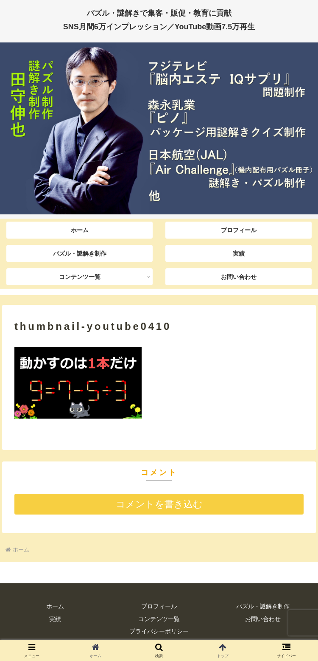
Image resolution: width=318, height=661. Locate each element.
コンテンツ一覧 (159, 619)
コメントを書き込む (159, 504)
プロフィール (159, 606)
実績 (55, 619)
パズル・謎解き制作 (263, 606)
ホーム (55, 606)
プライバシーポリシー (159, 631)
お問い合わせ (263, 619)
